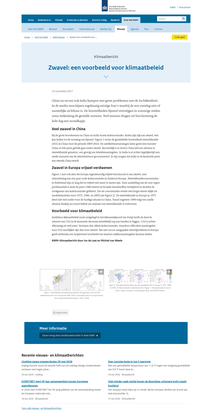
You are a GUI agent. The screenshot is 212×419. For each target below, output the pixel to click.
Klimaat (59, 20)
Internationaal (86, 29)
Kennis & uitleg (99, 20)
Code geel (180, 37)
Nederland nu (44, 20)
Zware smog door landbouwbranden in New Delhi (68, 335)
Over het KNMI (131, 20)
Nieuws (121, 29)
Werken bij (105, 29)
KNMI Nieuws (59, 37)
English (173, 7)
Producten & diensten (77, 20)
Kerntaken (68, 29)
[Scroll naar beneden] (106, 77)
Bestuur (53, 29)
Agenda (135, 29)
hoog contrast (184, 7)
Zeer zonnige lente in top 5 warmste (129, 361)
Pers (146, 29)
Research (115, 20)
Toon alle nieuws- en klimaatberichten (42, 408)
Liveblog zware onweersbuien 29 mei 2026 (47, 361)
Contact (158, 29)
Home (31, 20)
